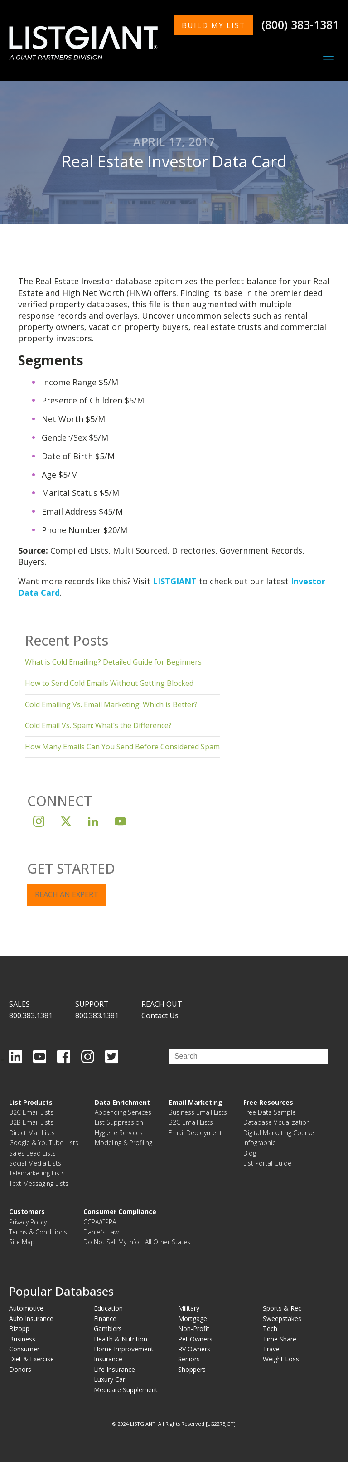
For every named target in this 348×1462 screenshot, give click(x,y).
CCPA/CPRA (99, 1222)
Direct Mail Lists (32, 1132)
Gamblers (108, 1328)
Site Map (22, 1242)
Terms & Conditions (38, 1232)
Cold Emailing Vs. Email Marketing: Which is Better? (111, 704)
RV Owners (194, 1349)
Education (108, 1308)
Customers (27, 1211)
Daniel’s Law (101, 1232)
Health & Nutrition (120, 1339)
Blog (249, 1153)
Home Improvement (124, 1349)
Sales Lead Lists (32, 1153)
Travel (272, 1349)
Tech (270, 1328)
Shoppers (192, 1369)
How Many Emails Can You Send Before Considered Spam (122, 747)
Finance (105, 1318)
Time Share (279, 1339)
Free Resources (268, 1102)
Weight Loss (281, 1359)
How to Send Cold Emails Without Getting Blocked (109, 683)
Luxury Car (109, 1379)
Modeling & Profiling (123, 1142)
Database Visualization (276, 1122)
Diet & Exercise (31, 1359)
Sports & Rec (282, 1308)
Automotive (26, 1308)
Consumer (24, 1349)
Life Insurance (114, 1369)
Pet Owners (195, 1339)
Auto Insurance (31, 1318)
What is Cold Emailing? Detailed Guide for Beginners (113, 662)
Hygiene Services (119, 1132)
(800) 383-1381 (300, 24)
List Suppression (119, 1122)
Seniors (189, 1359)
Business (22, 1339)
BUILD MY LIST (214, 25)
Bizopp (19, 1328)
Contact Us (160, 1015)
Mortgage (192, 1318)
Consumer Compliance (119, 1211)
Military (188, 1308)
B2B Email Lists (31, 1122)
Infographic (259, 1142)
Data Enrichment (122, 1102)
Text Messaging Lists (38, 1183)
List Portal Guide (267, 1163)
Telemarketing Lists (37, 1173)
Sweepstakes (282, 1318)
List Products (31, 1102)
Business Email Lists (198, 1112)
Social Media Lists (35, 1163)
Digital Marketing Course (278, 1132)
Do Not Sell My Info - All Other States (136, 1242)
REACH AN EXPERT (66, 894)
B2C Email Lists (31, 1112)
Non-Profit (193, 1328)
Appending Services (123, 1112)
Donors (20, 1369)
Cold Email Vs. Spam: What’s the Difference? (98, 725)
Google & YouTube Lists (43, 1142)
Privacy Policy (28, 1222)
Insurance (108, 1359)
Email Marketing (195, 1102)
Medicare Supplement (126, 1389)
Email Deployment (195, 1132)
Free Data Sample (269, 1112)
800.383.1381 (31, 1015)
